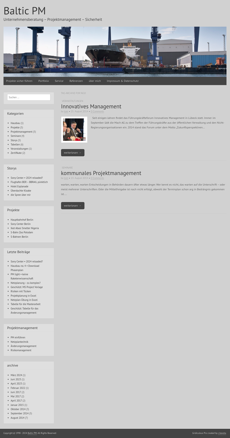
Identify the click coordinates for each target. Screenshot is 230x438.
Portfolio (43, 81)
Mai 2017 (16, 396)
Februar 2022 (18, 388)
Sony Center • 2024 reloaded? (27, 177)
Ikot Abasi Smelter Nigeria (25, 228)
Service (59, 81)
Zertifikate (16, 153)
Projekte (15, 127)
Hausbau (15, 123)
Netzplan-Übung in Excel (24, 300)
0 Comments (97, 111)
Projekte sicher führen (19, 81)
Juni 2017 (16, 392)
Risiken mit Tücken (21, 291)
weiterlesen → (73, 152)
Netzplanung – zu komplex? (26, 283)
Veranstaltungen (72, 101)
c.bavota (222, 433)
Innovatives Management (91, 106)
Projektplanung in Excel (23, 295)
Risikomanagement (21, 350)
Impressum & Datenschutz (123, 81)
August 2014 (17, 417)
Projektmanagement (21, 131)
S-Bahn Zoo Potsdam (22, 232)
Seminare (67, 167)
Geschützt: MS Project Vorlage (27, 287)
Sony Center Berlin (21, 224)
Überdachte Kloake (21, 190)
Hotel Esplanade (19, 186)
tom (66, 111)
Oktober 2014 (18, 409)
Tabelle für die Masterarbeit (25, 304)
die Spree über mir (21, 194)
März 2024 (16, 375)
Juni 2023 (16, 379)
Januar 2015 (17, 405)
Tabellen (15, 144)
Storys (14, 140)
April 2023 (16, 383)
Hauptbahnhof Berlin (22, 219)
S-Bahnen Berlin (19, 236)
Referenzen (76, 81)
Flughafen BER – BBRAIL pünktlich (29, 182)
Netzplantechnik (19, 341)
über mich (95, 81)
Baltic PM (25, 10)
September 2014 (20, 413)
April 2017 (16, 400)
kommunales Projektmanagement (101, 173)
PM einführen (18, 337)
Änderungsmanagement (23, 346)
